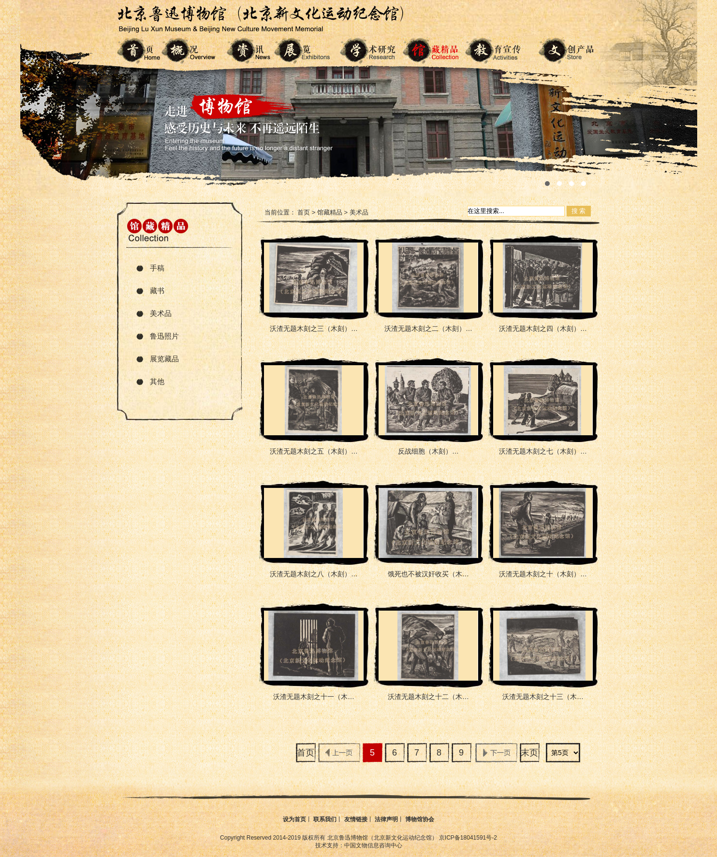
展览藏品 (164, 359)
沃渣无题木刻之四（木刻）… (543, 328)
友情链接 (355, 819)
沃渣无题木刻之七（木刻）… (543, 451)
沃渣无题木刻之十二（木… (428, 696)
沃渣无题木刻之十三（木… (543, 696)
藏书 (157, 290)
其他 (157, 381)
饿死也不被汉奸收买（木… (428, 574)
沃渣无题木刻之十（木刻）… (543, 574)
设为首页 (294, 819)
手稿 (157, 268)
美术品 (161, 313)
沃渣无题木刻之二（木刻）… (428, 328)
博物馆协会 (419, 819)
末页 (529, 752)
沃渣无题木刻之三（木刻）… (314, 328)
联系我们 (325, 819)
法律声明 (386, 819)
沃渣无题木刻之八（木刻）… (314, 574)
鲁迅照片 (164, 336)
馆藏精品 (329, 212)
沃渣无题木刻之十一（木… (313, 696)
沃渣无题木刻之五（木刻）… (314, 451)
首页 (303, 212)
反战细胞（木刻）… (428, 451)
